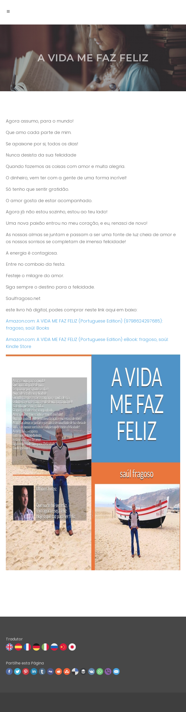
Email (116, 671)
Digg (50, 671)
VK (91, 671)
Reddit (58, 671)
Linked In (34, 671)
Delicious (75, 671)
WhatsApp (99, 671)
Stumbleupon (66, 671)
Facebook (9, 671)
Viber (108, 671)
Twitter (17, 671)
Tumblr (42, 671)
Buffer (83, 671)
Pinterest (25, 671)
